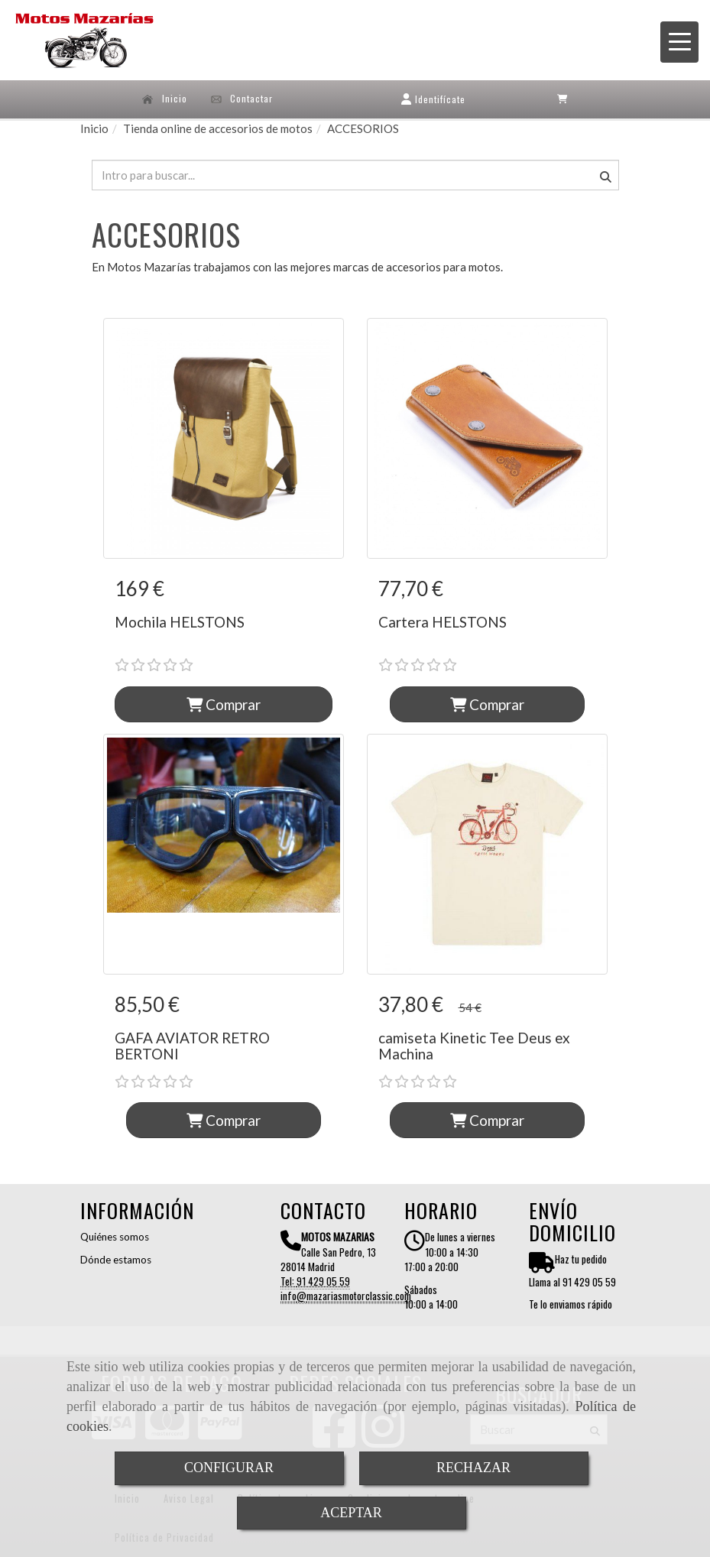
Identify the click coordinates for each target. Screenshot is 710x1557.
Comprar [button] (223, 704)
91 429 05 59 (323, 1281)
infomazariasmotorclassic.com (345, 1295)
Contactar (242, 98)
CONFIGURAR (229, 1467)
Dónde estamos (115, 1260)
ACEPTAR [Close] (351, 1512)
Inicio (164, 98)
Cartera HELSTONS (442, 622)
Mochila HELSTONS (180, 622)
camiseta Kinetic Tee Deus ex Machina (474, 1045)
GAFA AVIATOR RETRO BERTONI (192, 1045)
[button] (433, 99)
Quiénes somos (114, 1237)
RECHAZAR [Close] (473, 1467)
